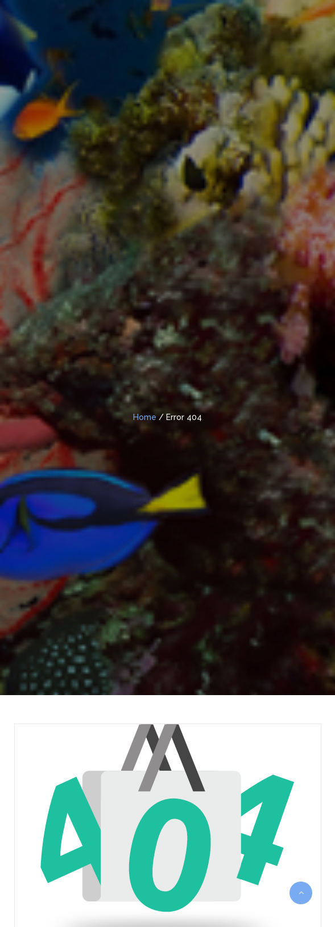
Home (144, 417)
